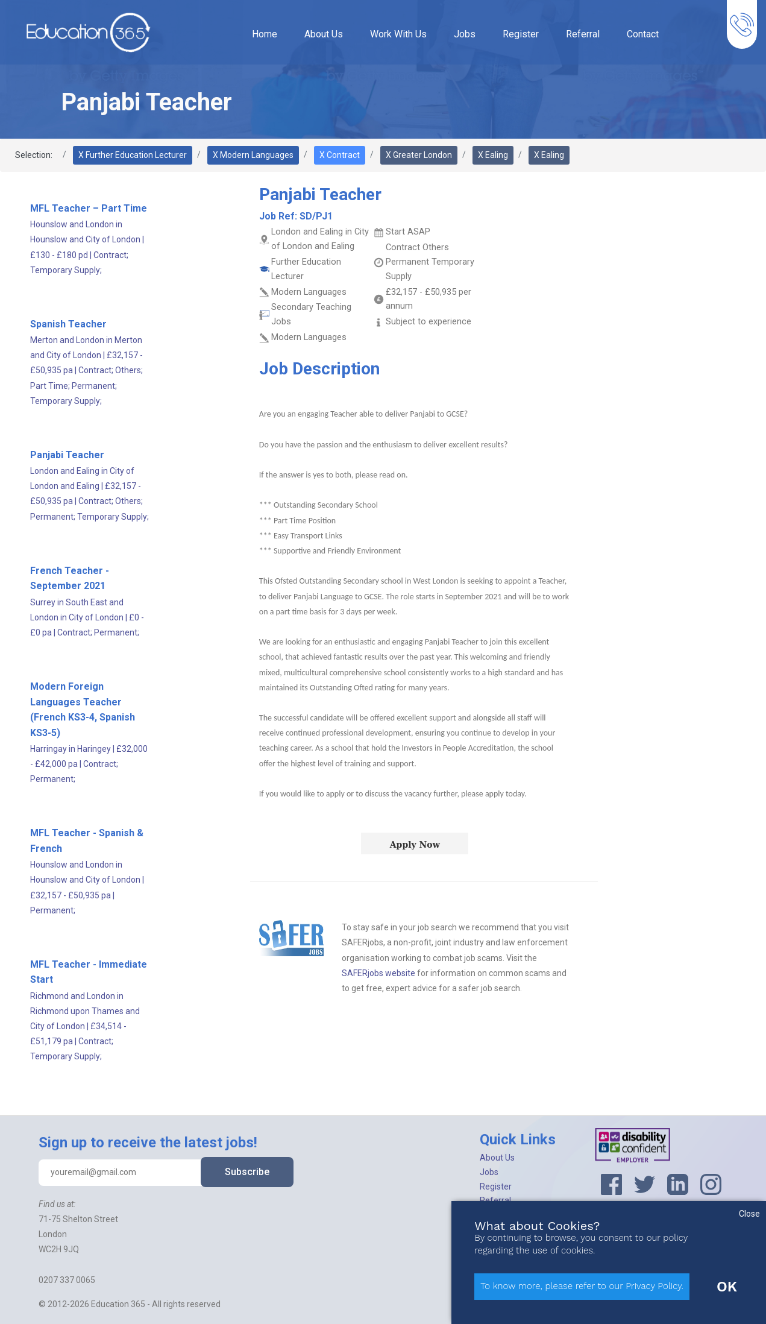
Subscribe (247, 1171)
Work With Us (398, 34)
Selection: (33, 155)
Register (521, 34)
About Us (323, 34)
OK (727, 1286)
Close (749, 1213)
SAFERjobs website (378, 973)
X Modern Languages (253, 155)
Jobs (465, 34)
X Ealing (493, 155)
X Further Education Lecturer (132, 155)
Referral (583, 34)
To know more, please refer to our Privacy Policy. (581, 1286)
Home (264, 34)
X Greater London (419, 155)
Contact (643, 34)
